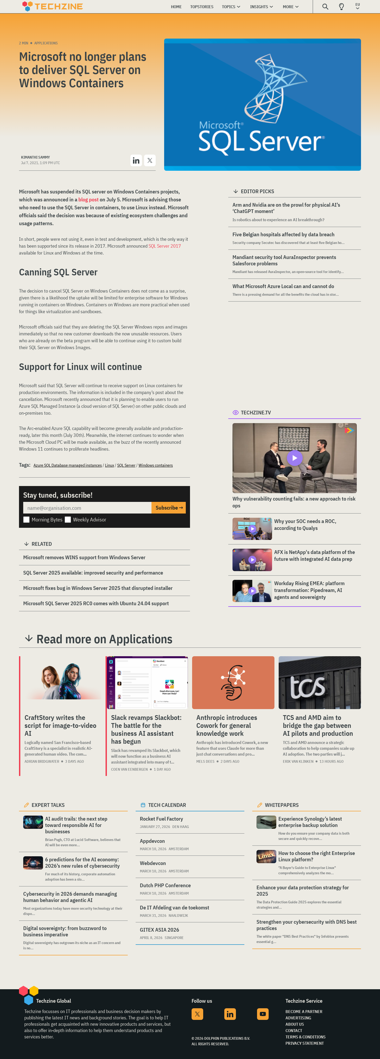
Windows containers (156, 465)
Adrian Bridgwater (42, 761)
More (288, 6)
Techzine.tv (256, 412)
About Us (295, 1024)
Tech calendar (167, 804)
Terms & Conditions (306, 1036)
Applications (46, 43)
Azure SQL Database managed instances (68, 465)
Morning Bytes (47, 519)
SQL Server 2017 (165, 246)
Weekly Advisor (89, 519)
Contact (294, 1030)
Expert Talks (48, 804)
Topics (228, 6)
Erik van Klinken (298, 761)
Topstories (201, 6)
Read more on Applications (104, 638)
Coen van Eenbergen (129, 769)
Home (176, 6)
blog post (88, 199)
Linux (109, 465)
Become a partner (304, 1011)
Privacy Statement (305, 1043)
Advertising (298, 1017)
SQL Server (126, 465)
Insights (259, 6)
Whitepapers (282, 804)
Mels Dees (205, 761)
